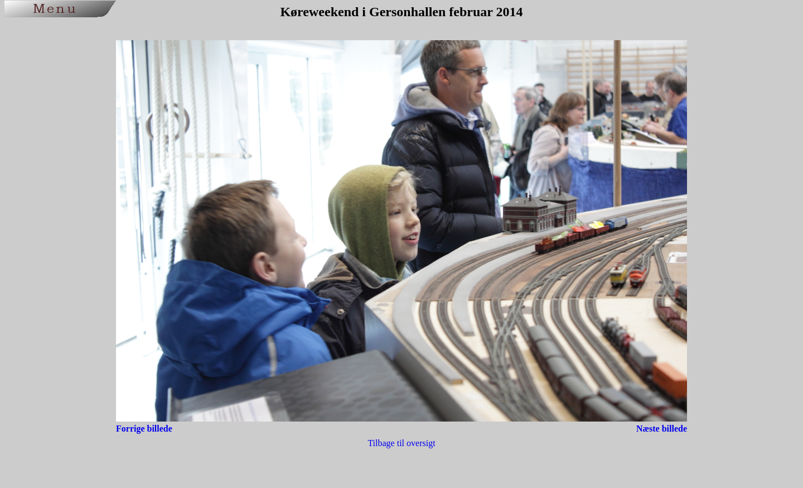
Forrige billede (144, 428)
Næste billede (661, 428)
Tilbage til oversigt (401, 443)
